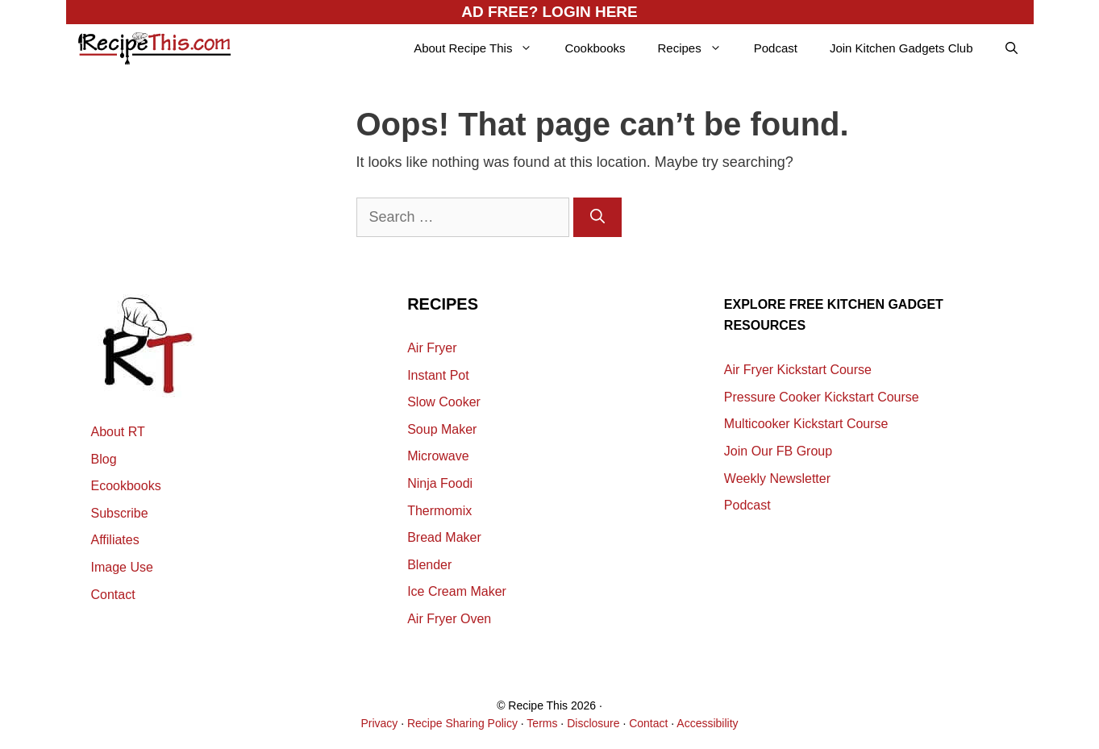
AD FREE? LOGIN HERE (549, 11)
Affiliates (115, 540)
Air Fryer (431, 348)
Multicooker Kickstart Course (806, 424)
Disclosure (593, 723)
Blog (104, 459)
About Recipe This (481, 48)
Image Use (122, 567)
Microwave (437, 456)
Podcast (775, 48)
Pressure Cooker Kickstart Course (821, 397)
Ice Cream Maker (456, 591)
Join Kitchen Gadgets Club (901, 48)
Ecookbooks (126, 486)
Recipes (697, 48)
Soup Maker (442, 429)
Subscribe (119, 513)
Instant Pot (438, 375)
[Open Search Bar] (1011, 48)
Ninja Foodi (439, 483)
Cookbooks (594, 48)
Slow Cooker (444, 402)
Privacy (379, 723)
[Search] (597, 217)
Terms (542, 723)
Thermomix (439, 511)
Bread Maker (444, 537)
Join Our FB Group (778, 451)
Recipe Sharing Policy (462, 723)
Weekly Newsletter (777, 478)
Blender (429, 565)
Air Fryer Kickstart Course (798, 370)
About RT (118, 432)
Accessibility (707, 723)
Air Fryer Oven (449, 619)
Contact (113, 594)
